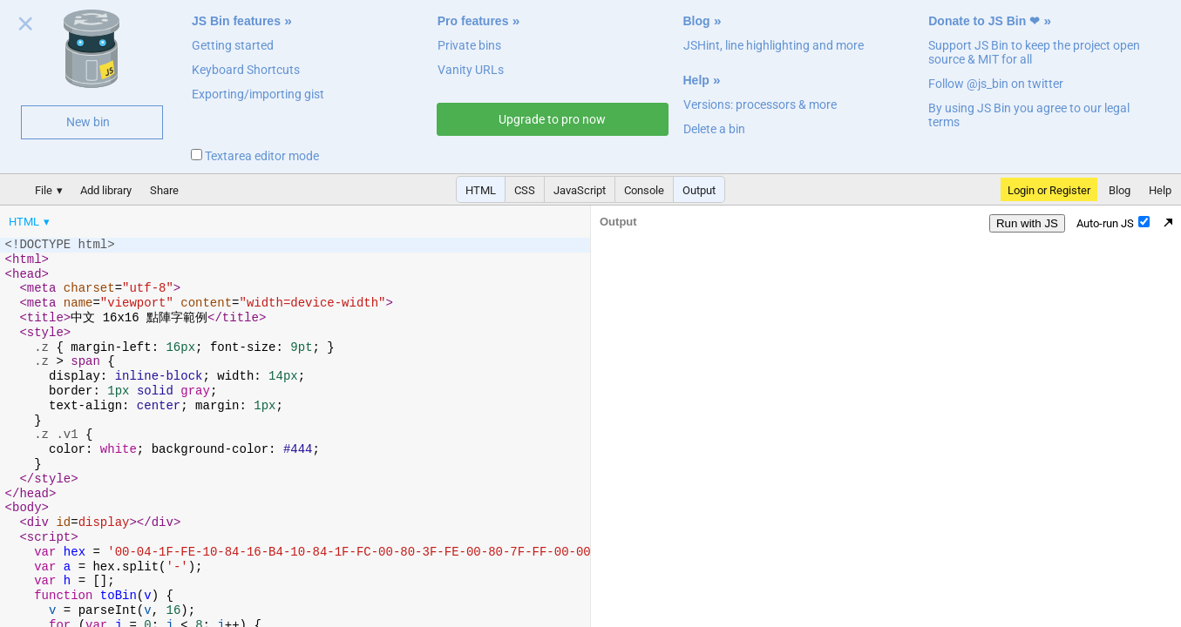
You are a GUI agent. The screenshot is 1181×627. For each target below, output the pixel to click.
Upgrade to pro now (552, 119)
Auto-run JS (1113, 223)
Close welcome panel (25, 27)
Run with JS (1027, 223)
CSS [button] (524, 190)
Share (164, 190)
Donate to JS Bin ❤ (984, 21)
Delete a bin (714, 129)
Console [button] (644, 190)
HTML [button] (480, 190)
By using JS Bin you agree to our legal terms (1029, 115)
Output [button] (699, 190)
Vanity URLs (471, 70)
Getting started (233, 45)
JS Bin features (236, 21)
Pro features (473, 21)
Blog (696, 21)
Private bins (469, 45)
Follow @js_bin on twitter (995, 84)
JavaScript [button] (579, 190)
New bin (88, 122)
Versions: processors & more (760, 104)
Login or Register (1049, 190)
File (43, 190)
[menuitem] (30, 221)
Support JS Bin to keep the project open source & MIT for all (1034, 52)
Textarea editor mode (255, 156)
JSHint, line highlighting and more (773, 45)
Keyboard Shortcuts (246, 70)
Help (696, 80)
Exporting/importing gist (258, 94)
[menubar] (139, 218)
